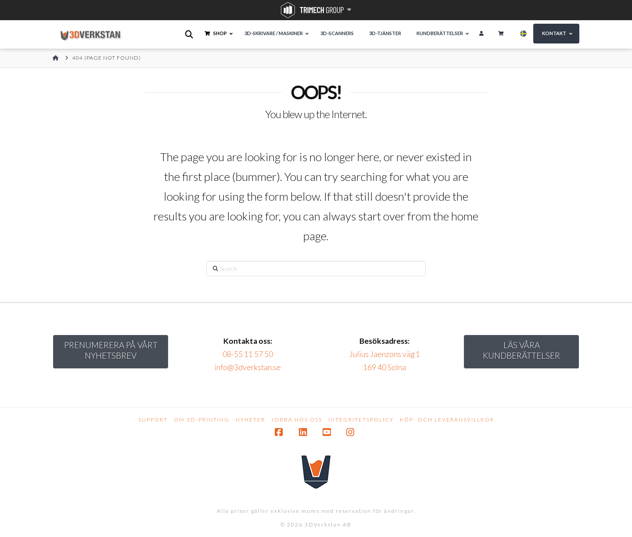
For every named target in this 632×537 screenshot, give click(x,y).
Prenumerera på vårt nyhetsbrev (111, 350)
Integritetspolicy (361, 419)
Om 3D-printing (202, 419)
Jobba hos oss (296, 419)
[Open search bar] (189, 34)
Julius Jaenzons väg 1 (384, 354)
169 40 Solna (384, 367)
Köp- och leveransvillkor (447, 419)
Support (153, 419)
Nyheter (250, 419)
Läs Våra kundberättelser (521, 350)
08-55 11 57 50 (248, 354)
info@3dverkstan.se (247, 367)
